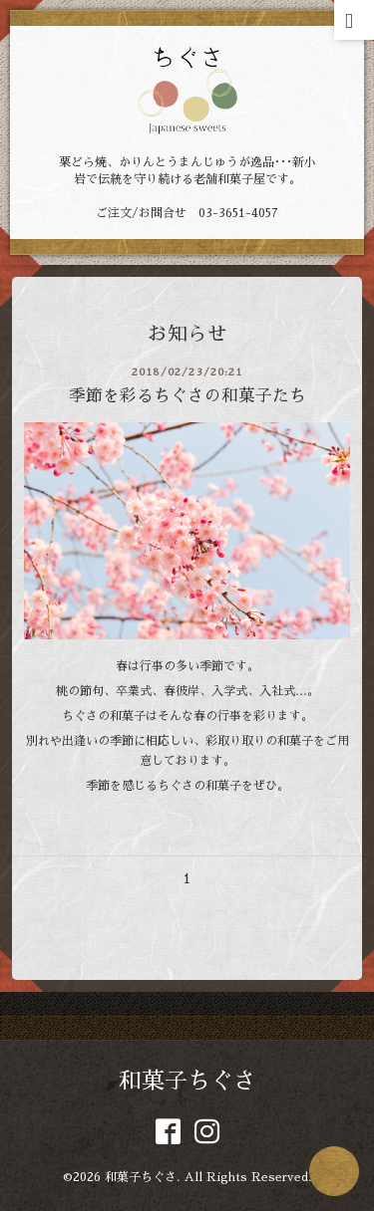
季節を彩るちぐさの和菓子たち (187, 395)
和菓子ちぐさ (187, 1081)
